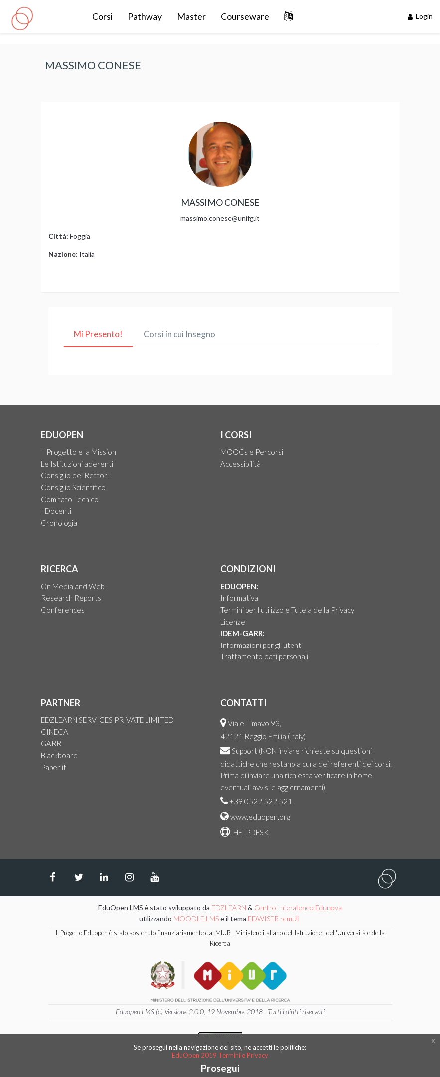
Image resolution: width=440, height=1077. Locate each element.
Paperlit (53, 767)
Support (244, 750)
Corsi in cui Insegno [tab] (179, 334)
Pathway (145, 16)
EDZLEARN (228, 907)
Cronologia (59, 522)
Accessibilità (240, 463)
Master (191, 16)
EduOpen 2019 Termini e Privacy (220, 1055)
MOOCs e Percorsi (251, 451)
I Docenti (56, 510)
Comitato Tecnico (70, 499)
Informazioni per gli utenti (261, 645)
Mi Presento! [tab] (98, 334)
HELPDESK (250, 832)
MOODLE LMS (196, 918)
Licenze (232, 621)
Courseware (245, 16)
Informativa (239, 597)
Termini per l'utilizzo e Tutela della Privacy (287, 609)
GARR (51, 743)
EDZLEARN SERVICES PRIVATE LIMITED (107, 719)
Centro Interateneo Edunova (298, 907)
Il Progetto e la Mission (78, 451)
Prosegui (220, 1068)
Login (420, 16)
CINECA (54, 731)
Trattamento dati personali (264, 656)
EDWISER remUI (274, 918)
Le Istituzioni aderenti (77, 463)
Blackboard (59, 755)
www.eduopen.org (260, 816)
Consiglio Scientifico (73, 487)
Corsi (102, 16)
